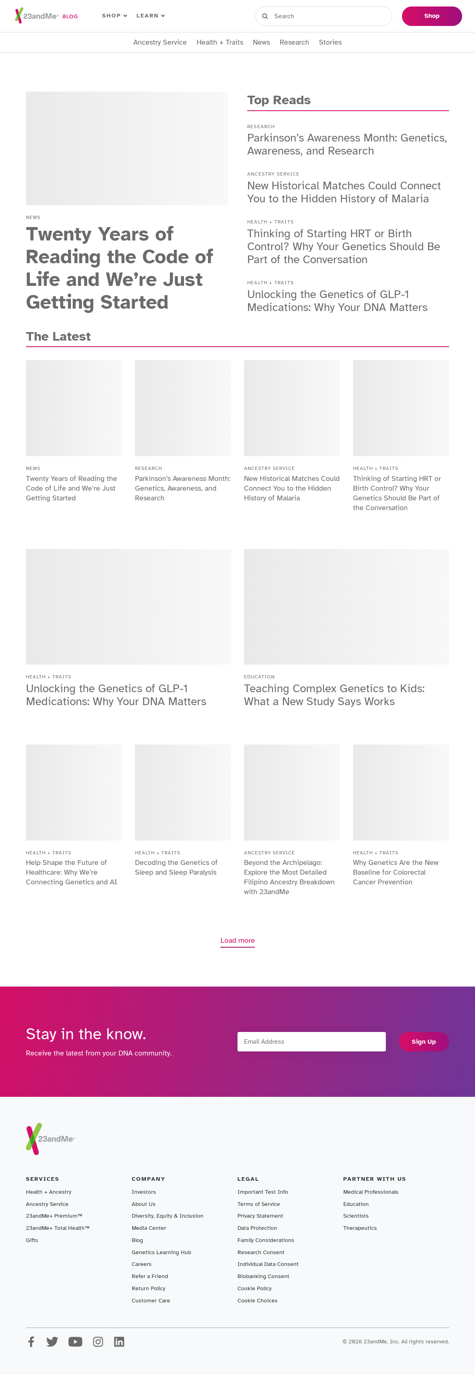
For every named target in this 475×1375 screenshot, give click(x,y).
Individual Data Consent (268, 1264)
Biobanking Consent (263, 1276)
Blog (137, 1240)
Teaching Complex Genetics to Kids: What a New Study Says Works (334, 695)
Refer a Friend (150, 1276)
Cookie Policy (255, 1288)
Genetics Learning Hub (161, 1252)
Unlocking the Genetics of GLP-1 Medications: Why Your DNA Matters (337, 300)
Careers (142, 1264)
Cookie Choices (258, 1300)
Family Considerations (266, 1240)
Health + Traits (220, 42)
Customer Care (151, 1300)
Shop (114, 16)
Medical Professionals (370, 1191)
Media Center (149, 1228)
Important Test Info (263, 1191)
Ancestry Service (160, 42)
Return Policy (148, 1288)
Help (383, 16)
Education (356, 1204)
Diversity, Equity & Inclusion (167, 1215)
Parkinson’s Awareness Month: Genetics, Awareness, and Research (347, 144)
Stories (330, 42)
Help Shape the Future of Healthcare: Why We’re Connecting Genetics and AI (71, 872)
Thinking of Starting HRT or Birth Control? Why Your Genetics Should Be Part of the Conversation (343, 246)
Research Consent (261, 1252)
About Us (144, 1204)
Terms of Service (259, 1204)
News (261, 42)
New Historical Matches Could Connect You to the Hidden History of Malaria (344, 192)
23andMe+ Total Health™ (58, 1228)
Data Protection (257, 1228)
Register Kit (341, 16)
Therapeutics (360, 1228)
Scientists (356, 1215)
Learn (151, 16)
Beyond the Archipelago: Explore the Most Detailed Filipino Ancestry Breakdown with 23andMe (289, 877)
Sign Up (424, 1042)
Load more (237, 940)
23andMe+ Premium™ (54, 1215)
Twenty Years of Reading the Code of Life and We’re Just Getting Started (120, 268)
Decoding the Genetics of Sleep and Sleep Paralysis (176, 867)
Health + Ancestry (48, 1191)
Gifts (32, 1240)
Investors (144, 1191)
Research (294, 42)
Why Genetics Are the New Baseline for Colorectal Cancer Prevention (396, 872)
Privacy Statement (260, 1215)
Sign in (293, 16)
